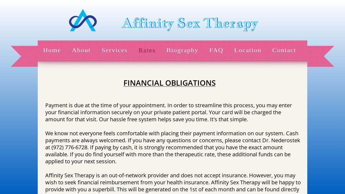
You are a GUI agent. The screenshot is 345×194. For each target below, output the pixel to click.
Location (247, 50)
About (81, 50)
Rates (147, 50)
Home (52, 50)
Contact (284, 50)
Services (115, 50)
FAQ (216, 50)
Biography (182, 50)
